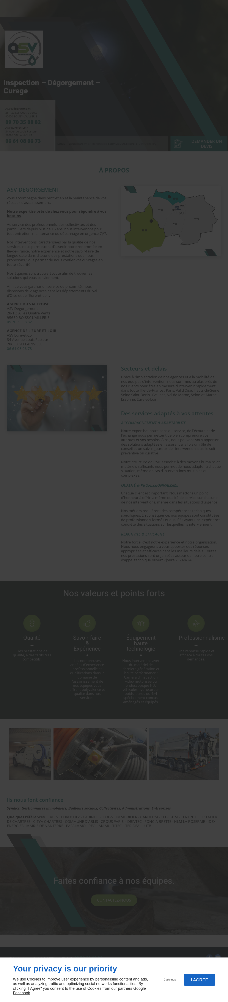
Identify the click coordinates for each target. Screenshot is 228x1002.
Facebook (21, 993)
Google (139, 988)
